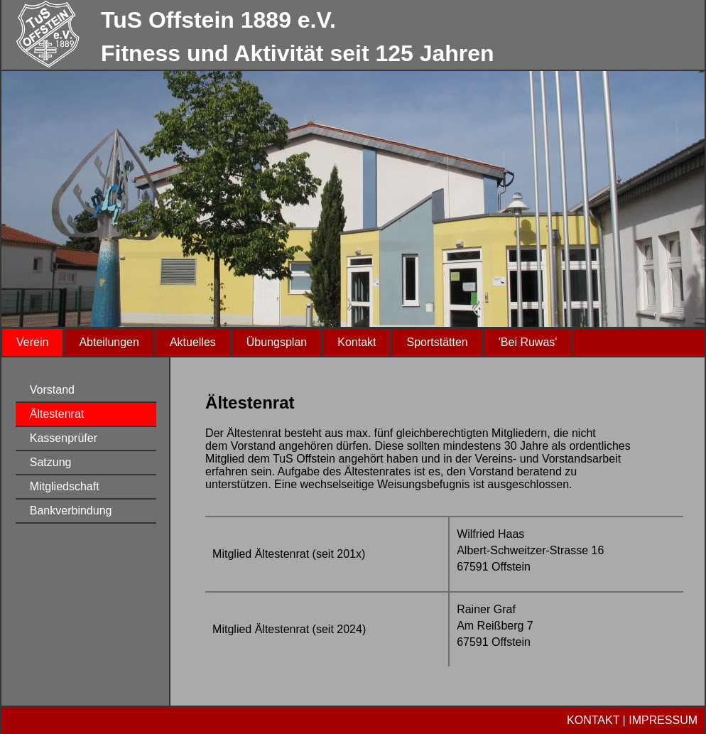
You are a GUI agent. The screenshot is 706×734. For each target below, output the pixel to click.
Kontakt (356, 342)
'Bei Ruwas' (528, 342)
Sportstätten (436, 342)
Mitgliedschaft (64, 486)
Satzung (51, 462)
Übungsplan (276, 342)
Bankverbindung (71, 510)
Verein (32, 342)
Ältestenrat (57, 414)
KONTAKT (593, 720)
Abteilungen (109, 342)
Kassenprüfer (63, 438)
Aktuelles (193, 342)
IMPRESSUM (663, 720)
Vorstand (52, 390)
